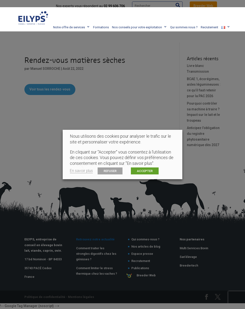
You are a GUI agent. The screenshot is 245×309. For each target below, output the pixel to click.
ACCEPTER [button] (145, 171)
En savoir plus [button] (81, 170)
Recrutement (203, 12)
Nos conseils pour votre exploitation (131, 12)
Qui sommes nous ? (177, 12)
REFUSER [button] (110, 171)
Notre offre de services (63, 12)
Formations (95, 12)
